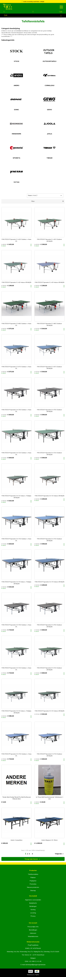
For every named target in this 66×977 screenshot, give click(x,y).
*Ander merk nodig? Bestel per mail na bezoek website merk (16, 798)
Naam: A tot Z (45, 195)
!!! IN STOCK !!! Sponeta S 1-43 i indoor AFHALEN (49, 282)
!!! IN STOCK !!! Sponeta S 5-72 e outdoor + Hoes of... (16, 669)
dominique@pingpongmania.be (35, 964)
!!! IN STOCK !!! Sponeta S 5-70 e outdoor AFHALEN (49, 626)
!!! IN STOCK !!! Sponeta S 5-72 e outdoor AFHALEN (49, 669)
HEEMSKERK (16, 134)
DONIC (16, 110)
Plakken (33, 877)
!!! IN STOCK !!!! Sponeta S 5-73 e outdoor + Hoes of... (16, 755)
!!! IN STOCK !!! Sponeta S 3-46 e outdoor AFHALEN (49, 324)
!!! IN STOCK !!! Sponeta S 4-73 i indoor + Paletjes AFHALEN (16, 583)
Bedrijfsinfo (33, 903)
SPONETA (16, 158)
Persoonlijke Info (33, 927)
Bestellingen (33, 930)
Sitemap (33, 890)
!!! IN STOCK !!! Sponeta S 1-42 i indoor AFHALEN (16, 282)
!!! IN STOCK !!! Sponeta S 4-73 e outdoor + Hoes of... (16, 539)
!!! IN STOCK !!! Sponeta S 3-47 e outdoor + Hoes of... (16, 367)
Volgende (59, 854)
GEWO (49, 110)
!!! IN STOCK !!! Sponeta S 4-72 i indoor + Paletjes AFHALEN (16, 496)
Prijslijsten (33, 881)
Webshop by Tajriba (33, 975)
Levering (33, 913)
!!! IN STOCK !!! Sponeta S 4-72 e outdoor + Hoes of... (16, 453)
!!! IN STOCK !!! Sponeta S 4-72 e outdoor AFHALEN (49, 453)
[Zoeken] (33, 15)
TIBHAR (49, 158)
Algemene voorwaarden (33, 900)
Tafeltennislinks (33, 874)
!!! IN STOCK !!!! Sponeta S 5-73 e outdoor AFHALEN (49, 755)
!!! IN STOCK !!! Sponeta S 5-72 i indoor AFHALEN (49, 711)
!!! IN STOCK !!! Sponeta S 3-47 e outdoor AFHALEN (49, 367)
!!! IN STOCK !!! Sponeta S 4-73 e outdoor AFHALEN (49, 539)
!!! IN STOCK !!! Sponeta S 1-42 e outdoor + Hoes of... (16, 240)
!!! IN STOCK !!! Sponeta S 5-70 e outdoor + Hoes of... (16, 626)
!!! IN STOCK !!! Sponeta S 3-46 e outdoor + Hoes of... (16, 324)
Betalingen (33, 906)
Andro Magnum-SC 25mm (49, 840)
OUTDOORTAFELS (49, 61)
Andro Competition (16, 840)
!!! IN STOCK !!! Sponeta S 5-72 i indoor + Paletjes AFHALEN (16, 712)
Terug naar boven (33, 859)
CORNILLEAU (49, 85)
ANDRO (16, 85)
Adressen (33, 933)
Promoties (33, 884)
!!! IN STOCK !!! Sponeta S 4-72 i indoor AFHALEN (49, 496)
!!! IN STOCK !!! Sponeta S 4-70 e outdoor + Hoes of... (16, 410)
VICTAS (16, 182)
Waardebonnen (33, 936)
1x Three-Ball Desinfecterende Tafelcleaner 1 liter (49, 798)
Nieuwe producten (33, 887)
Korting (33, 909)
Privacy (33, 916)
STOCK (16, 61)
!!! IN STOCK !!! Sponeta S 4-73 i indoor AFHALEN (49, 582)
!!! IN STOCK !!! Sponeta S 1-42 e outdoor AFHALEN (49, 240)
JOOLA (49, 134)
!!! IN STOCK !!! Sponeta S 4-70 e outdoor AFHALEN (49, 410)
